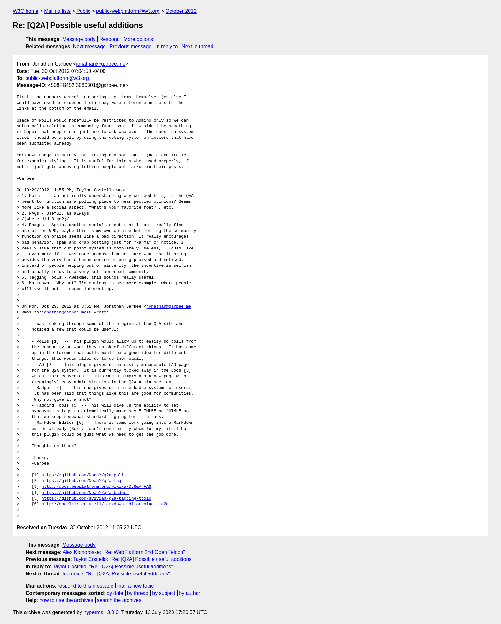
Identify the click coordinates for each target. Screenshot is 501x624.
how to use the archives (66, 600)
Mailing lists (57, 11)
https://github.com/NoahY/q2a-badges (85, 493)
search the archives (119, 600)
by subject (163, 593)
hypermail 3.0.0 (100, 612)
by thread (138, 593)
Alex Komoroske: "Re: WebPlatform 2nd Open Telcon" (124, 552)
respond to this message (85, 585)
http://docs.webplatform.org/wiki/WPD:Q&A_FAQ (96, 487)
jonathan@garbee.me (100, 64)
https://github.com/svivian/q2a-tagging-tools (96, 499)
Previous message (131, 46)
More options (138, 39)
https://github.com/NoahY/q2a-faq (81, 481)
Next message (89, 46)
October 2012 (181, 11)
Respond (109, 39)
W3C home (25, 11)
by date (114, 593)
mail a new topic (135, 585)
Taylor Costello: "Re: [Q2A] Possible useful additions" (133, 559)
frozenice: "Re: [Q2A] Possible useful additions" (116, 573)
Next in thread (197, 46)
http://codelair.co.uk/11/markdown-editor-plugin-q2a (105, 504)
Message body (79, 39)
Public (83, 11)
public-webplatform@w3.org (128, 11)
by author (189, 593)
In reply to (166, 46)
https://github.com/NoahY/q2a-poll (83, 475)
